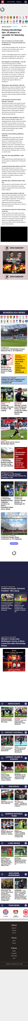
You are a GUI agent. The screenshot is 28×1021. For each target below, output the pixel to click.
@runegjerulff (14, 55)
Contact (14, 990)
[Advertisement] (14, 29)
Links (14, 1018)
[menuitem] (3, 1)
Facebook (14, 1013)
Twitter (14, 1010)
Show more (14, 603)
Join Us (14, 992)
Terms (14, 1000)
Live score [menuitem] (11, 2)
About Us (14, 987)
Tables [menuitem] (18, 2)
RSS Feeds (14, 1015)
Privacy (14, 1002)
